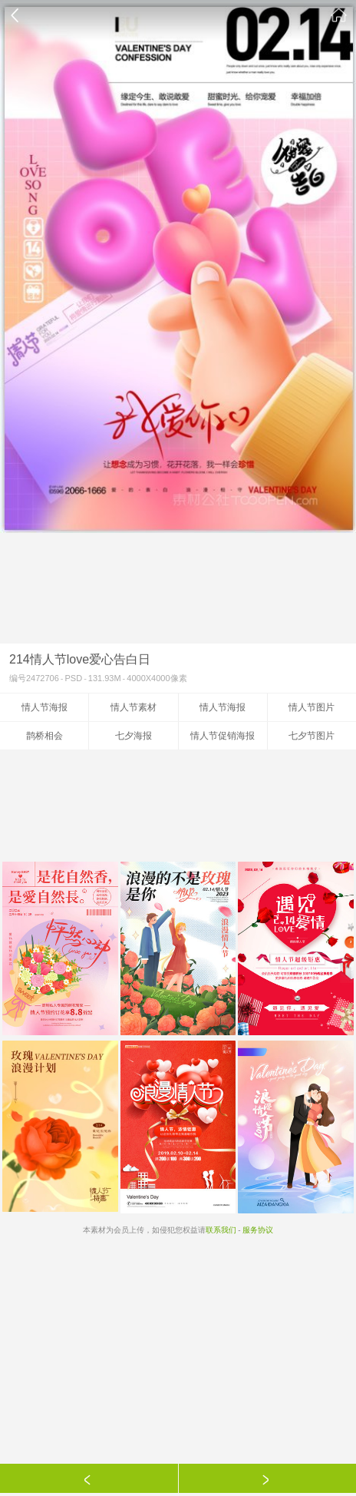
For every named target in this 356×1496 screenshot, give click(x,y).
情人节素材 (133, 707)
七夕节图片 (311, 735)
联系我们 (221, 1230)
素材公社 (339, 15)
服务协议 (257, 1230)
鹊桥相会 (44, 735)
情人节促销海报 (222, 735)
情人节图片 (311, 707)
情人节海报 (44, 707)
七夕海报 (133, 735)
